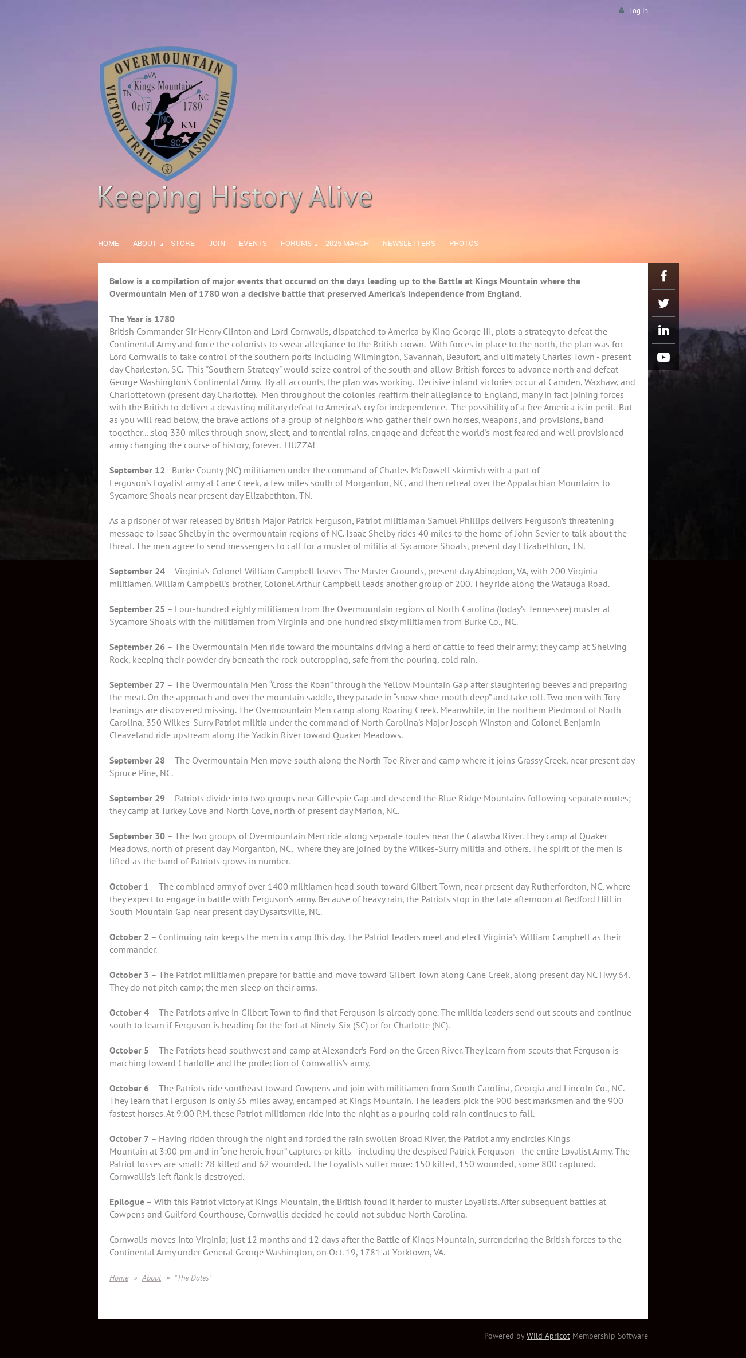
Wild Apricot (548, 1335)
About (151, 1278)
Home (118, 1278)
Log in (638, 10)
